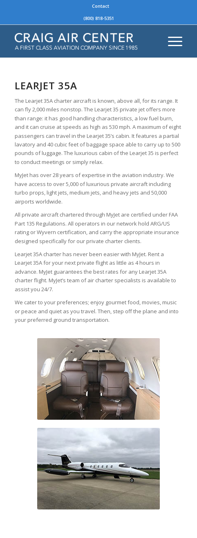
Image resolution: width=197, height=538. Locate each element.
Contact (100, 6)
